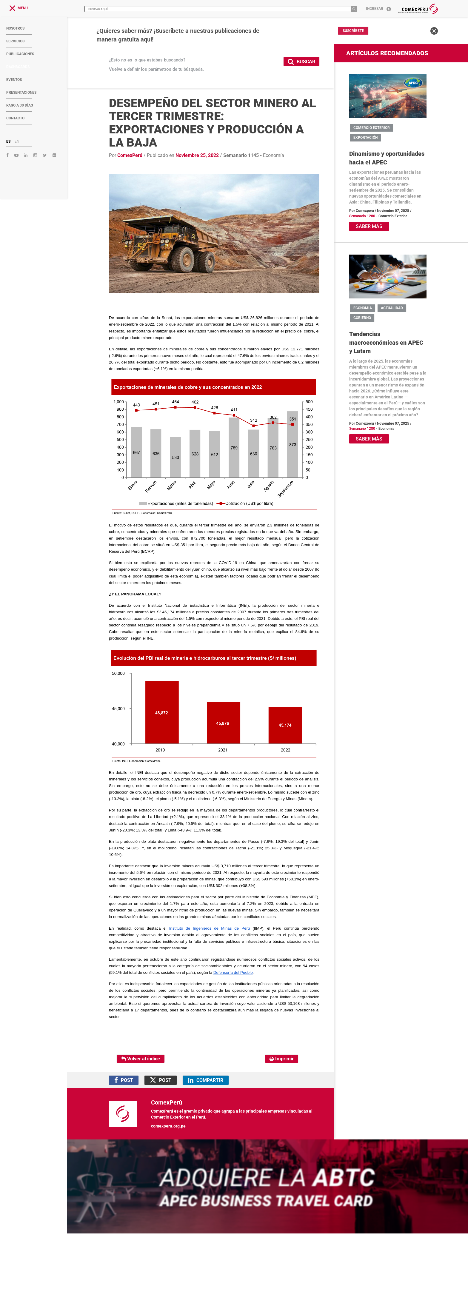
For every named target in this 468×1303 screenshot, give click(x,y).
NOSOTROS (15, 28)
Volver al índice (140, 1059)
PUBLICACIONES (20, 54)
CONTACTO (15, 118)
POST (123, 1080)
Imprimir (282, 1059)
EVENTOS (14, 80)
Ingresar (378, 9)
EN (17, 141)
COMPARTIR (205, 1080)
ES (8, 141)
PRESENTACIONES (21, 92)
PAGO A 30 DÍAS (19, 105)
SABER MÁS (369, 226)
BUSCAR (301, 61)
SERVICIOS (15, 41)
